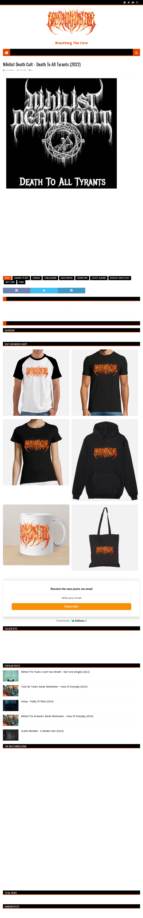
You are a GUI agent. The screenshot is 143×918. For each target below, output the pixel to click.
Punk (21, 282)
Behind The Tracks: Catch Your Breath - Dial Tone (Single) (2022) (55, 671)
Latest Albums (99, 278)
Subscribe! (71, 606)
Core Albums (50, 278)
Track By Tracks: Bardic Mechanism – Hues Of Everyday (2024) (54, 686)
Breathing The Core (71, 43)
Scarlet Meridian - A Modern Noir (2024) (42, 731)
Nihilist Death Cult (119, 278)
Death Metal (67, 278)
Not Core (10, 282)
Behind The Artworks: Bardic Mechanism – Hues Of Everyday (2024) (57, 716)
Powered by (71, 620)
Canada (36, 278)
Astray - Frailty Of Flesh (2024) (37, 701)
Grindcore (82, 278)
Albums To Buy (21, 278)
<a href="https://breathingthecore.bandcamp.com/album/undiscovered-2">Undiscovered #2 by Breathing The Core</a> (33, 818)
